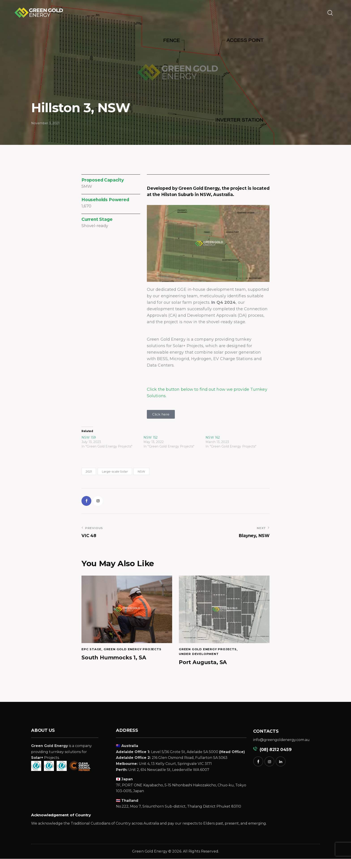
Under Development (199, 654)
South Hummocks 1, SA (113, 658)
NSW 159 (88, 437)
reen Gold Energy (151, 852)
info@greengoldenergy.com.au (281, 740)
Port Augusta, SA (203, 662)
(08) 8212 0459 (272, 749)
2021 (89, 471)
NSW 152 (150, 437)
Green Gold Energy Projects (132, 649)
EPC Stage (91, 649)
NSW (141, 471)
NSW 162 (212, 437)
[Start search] (330, 13)
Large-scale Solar (115, 471)
